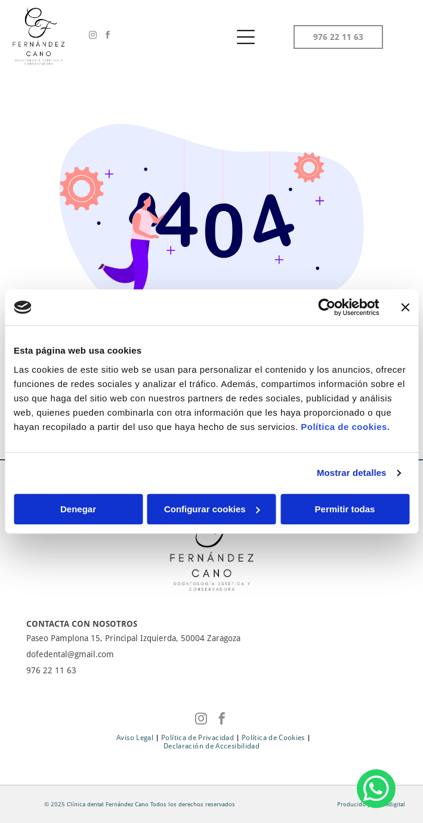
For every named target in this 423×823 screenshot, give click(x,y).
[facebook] (108, 36)
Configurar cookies (212, 509)
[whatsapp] (376, 790)
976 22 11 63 (51, 670)
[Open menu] (246, 37)
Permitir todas (345, 509)
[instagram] (93, 36)
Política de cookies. (345, 427)
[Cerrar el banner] (405, 307)
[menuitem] (135, 738)
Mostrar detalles (352, 473)
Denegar (78, 509)
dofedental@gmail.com (70, 654)
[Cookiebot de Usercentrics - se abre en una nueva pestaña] (326, 307)
